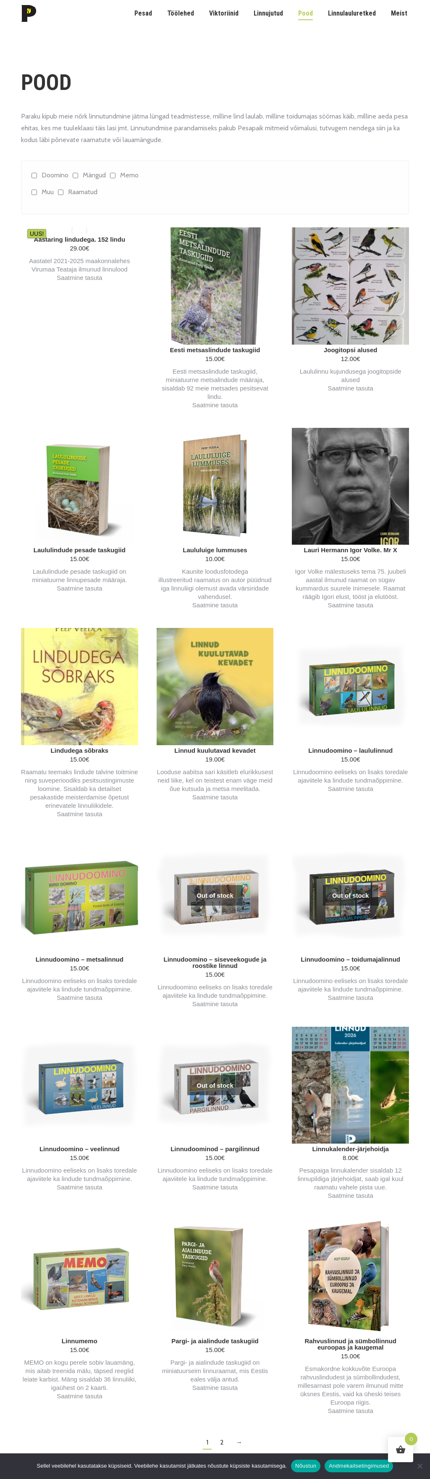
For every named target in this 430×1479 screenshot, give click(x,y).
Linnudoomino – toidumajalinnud (350, 959)
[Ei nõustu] (419, 1466)
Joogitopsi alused (351, 349)
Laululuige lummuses (215, 550)
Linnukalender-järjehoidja (350, 1148)
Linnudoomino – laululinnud (350, 750)
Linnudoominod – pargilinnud (215, 1148)
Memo (129, 175)
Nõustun (305, 1466)
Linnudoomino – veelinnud (79, 1148)
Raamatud (82, 192)
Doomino (55, 175)
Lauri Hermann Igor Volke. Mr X (350, 550)
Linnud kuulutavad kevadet (214, 750)
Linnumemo (79, 1341)
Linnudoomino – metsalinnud (79, 959)
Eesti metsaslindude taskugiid (215, 349)
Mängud (94, 175)
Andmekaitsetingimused (359, 1466)
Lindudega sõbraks (80, 750)
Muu (48, 192)
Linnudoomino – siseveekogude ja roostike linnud (214, 962)
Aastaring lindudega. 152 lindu (80, 239)
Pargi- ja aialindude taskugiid (215, 1341)
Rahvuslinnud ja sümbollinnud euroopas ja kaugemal (350, 1344)
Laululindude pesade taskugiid (80, 550)
